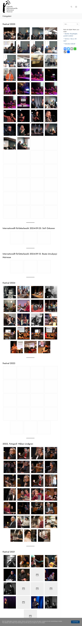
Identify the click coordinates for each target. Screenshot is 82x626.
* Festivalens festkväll (69, 44)
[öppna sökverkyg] (71, 7)
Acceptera (75, 622)
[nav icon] (76, 7)
